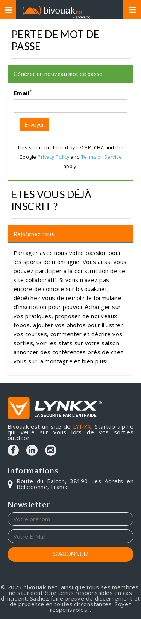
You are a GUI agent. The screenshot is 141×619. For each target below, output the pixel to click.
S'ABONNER (70, 554)
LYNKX (82, 426)
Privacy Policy (53, 156)
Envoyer (34, 124)
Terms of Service (101, 156)
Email (23, 92)
